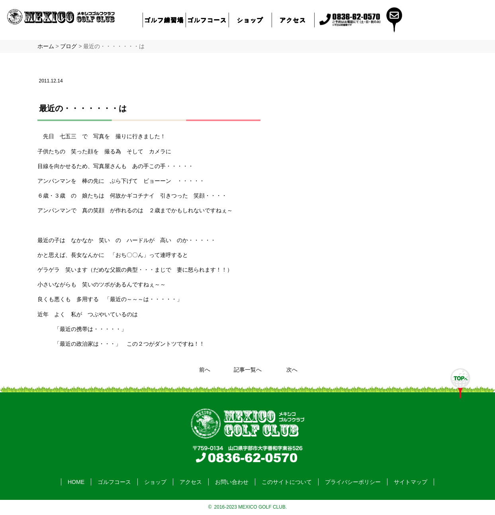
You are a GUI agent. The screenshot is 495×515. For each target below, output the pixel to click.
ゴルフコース (207, 19)
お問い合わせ (231, 482)
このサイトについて (287, 482)
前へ (204, 369)
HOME (76, 482)
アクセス (293, 19)
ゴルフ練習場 (164, 19)
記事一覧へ (248, 369)
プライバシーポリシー (353, 482)
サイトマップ (410, 482)
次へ (291, 369)
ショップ (250, 19)
